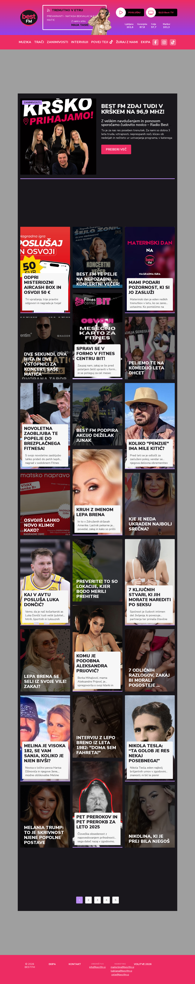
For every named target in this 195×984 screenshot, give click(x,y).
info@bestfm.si (97, 967)
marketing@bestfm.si (120, 967)
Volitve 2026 (143, 964)
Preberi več (116, 149)
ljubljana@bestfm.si (120, 971)
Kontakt (75, 964)
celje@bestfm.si (120, 974)
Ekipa (52, 964)
